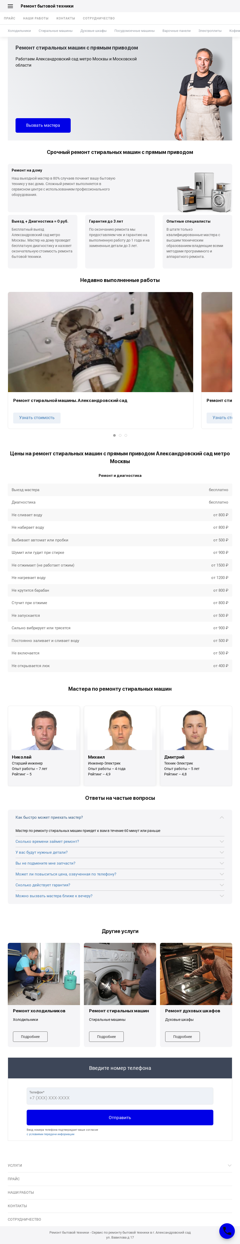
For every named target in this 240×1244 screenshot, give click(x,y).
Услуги (15, 1165)
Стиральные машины (55, 31)
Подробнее (30, 1037)
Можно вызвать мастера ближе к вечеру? (54, 896)
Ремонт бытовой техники (47, 6)
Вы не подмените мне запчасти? (45, 863)
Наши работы (36, 18)
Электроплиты (210, 31)
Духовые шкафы (93, 31)
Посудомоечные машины (134, 31)
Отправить (120, 1117)
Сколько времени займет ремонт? (47, 841)
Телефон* (37, 1092)
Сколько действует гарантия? (43, 885)
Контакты (65, 18)
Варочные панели (177, 31)
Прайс (10, 18)
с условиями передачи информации (50, 1134)
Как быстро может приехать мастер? (49, 817)
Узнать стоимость (37, 417)
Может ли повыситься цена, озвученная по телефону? (66, 874)
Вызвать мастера (43, 125)
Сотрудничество (99, 18)
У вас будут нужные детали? (42, 852)
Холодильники (19, 31)
